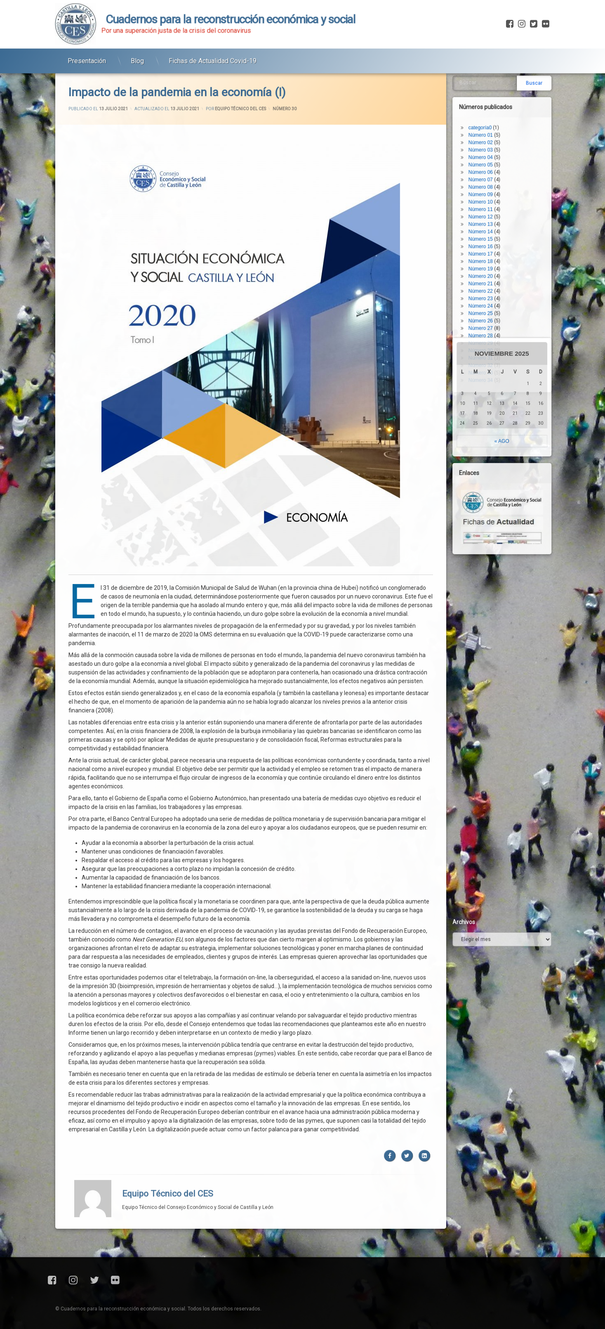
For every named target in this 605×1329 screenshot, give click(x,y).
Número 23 (506, 82)
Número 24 (506, 89)
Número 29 (506, 127)
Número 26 (506, 104)
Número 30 (506, 134)
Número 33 (506, 156)
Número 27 (506, 112)
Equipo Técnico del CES (167, 890)
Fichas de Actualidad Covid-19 (213, 41)
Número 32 (506, 149)
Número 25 (506, 97)
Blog (137, 41)
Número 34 (506, 164)
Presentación (87, 41)
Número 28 (506, 119)
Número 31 (506, 141)
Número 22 (506, 75)
